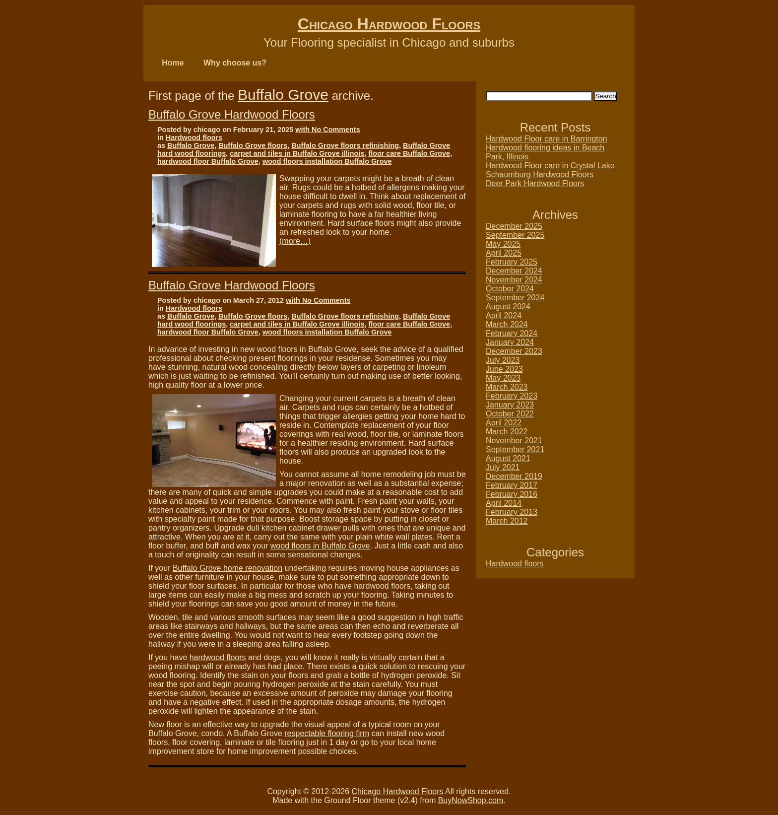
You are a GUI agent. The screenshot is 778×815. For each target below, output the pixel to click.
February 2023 (511, 396)
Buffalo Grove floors (252, 145)
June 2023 (504, 369)
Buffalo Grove (283, 94)
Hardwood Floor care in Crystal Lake (550, 165)
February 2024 (511, 333)
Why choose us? (234, 63)
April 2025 (503, 253)
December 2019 (514, 476)
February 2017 (511, 485)
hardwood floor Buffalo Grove (208, 161)
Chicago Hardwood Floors (389, 24)
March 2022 (507, 431)
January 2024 (510, 342)
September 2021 (515, 449)
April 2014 (503, 503)
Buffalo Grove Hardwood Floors (231, 114)
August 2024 (508, 306)
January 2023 (510, 405)
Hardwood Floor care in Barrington (546, 139)
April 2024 (503, 315)
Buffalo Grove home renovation (227, 568)
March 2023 (507, 387)
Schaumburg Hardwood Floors (539, 174)
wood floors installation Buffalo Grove (327, 161)
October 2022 (510, 413)
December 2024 (514, 271)
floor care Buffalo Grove (409, 153)
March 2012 (507, 521)
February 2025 (511, 262)
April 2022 (503, 422)
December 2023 (514, 351)
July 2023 (503, 360)
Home (173, 63)
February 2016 (511, 494)
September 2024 (515, 297)
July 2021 (503, 467)
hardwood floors (218, 657)
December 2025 (514, 226)
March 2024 (507, 324)
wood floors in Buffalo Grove (320, 546)
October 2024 (510, 288)
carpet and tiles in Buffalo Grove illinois (297, 153)
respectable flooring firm (326, 733)
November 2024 (514, 279)
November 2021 (514, 440)
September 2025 (515, 235)
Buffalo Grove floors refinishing (345, 145)
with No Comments (327, 130)
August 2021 (508, 458)
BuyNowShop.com (471, 800)
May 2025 (503, 244)
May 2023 (503, 378)
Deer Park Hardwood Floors (535, 183)
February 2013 (511, 512)
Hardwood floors (194, 137)
